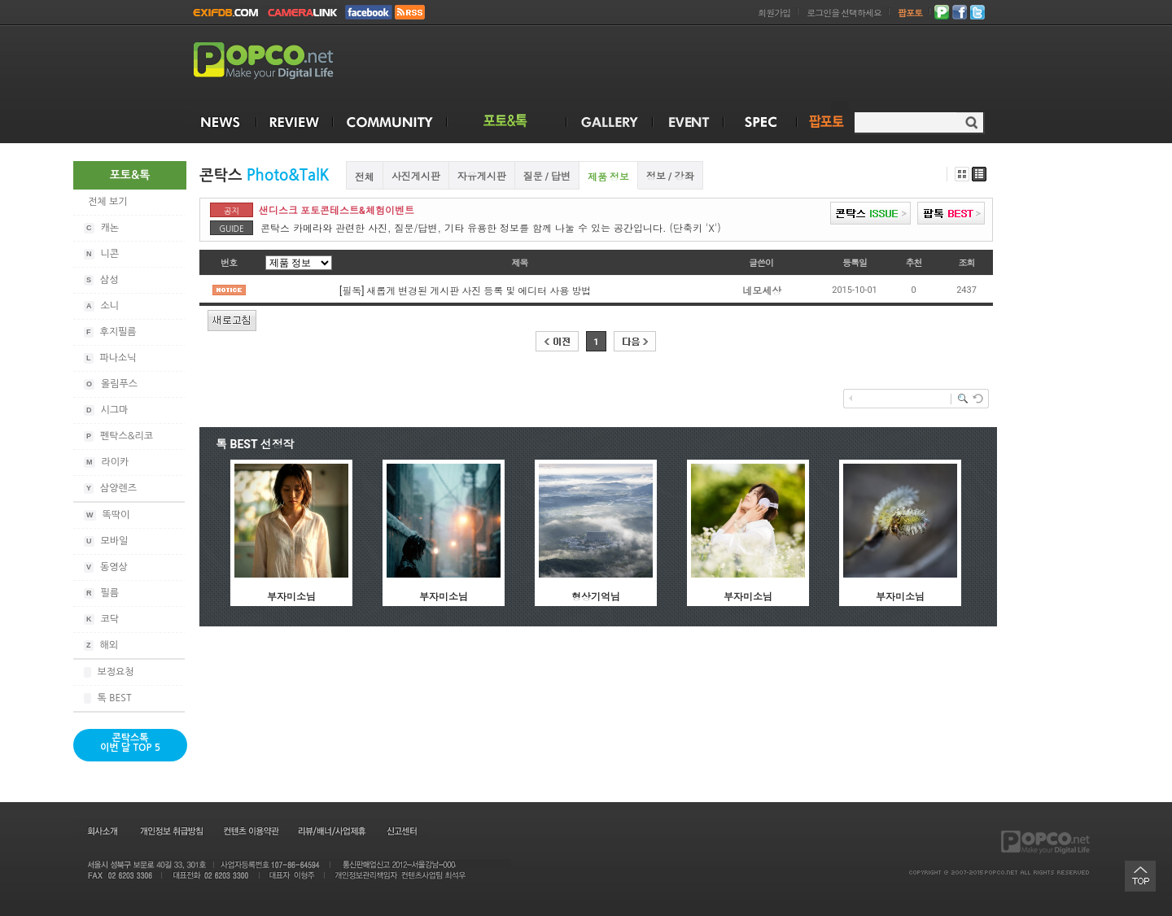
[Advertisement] (688, 63)
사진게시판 (415, 176)
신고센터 (401, 830)
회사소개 (101, 830)
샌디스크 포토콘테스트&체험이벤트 (336, 210)
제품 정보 (608, 177)
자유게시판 (481, 176)
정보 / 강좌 (669, 176)
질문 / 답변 (547, 176)
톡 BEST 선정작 (255, 444)
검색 (971, 122)
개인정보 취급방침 (170, 830)
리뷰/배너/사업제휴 (331, 830)
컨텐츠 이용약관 (249, 830)
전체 (364, 177)
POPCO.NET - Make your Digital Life (282, 61)
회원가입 (774, 13)
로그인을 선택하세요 (844, 13)
